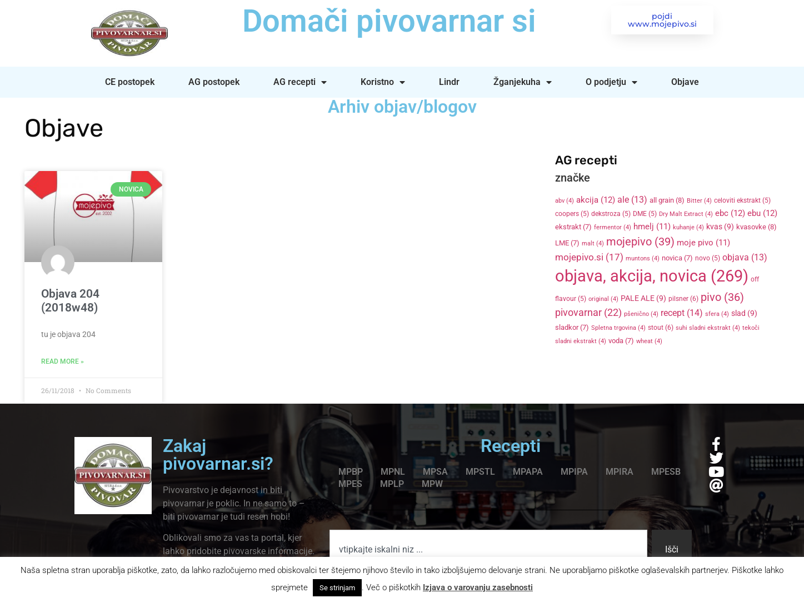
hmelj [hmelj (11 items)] (652, 227)
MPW (432, 484)
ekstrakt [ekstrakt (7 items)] (573, 227)
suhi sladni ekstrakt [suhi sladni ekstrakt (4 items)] (708, 327)
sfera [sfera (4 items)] (717, 314)
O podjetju (611, 82)
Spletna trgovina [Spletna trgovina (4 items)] (618, 327)
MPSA (435, 471)
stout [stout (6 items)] (660, 327)
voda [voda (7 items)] (621, 340)
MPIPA (574, 471)
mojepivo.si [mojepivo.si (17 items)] (589, 257)
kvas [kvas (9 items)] (720, 226)
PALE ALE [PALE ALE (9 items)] (643, 298)
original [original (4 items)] (603, 299)
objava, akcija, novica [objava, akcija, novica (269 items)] (651, 276)
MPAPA (528, 471)
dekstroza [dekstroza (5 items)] (611, 214)
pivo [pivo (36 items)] (722, 297)
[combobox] (488, 550)
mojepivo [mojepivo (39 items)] (640, 241)
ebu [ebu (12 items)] (762, 213)
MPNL (393, 471)
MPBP (350, 471)
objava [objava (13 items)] (744, 258)
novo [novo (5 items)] (707, 258)
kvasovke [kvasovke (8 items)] (756, 227)
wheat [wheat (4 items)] (649, 341)
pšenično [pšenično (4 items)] (641, 314)
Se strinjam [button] (337, 588)
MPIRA (619, 471)
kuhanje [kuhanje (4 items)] (688, 227)
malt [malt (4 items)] (593, 243)
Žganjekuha (522, 82)
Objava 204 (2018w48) (70, 300)
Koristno (383, 82)
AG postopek (213, 82)
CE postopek (129, 82)
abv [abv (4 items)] (564, 200)
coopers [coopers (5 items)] (572, 214)
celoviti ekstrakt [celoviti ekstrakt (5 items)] (742, 200)
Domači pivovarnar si (388, 21)
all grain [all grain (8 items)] (667, 200)
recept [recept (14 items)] (682, 313)
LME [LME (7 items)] (567, 243)
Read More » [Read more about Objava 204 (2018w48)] (62, 361)
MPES (350, 484)
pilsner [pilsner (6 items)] (683, 299)
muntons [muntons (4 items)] (643, 258)
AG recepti (300, 82)
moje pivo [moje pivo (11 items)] (703, 243)
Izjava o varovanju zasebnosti (478, 587)
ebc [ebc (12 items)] (730, 213)
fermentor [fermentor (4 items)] (612, 227)
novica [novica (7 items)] (677, 258)
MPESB (666, 471)
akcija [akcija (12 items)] (595, 200)
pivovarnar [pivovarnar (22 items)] (588, 312)
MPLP (392, 484)
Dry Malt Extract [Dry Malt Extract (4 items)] (686, 214)
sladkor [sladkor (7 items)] (572, 327)
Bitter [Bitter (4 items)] (699, 200)
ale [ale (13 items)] (632, 200)
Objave (685, 82)
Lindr (449, 82)
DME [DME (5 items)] (645, 214)
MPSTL (480, 471)
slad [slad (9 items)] (744, 313)
